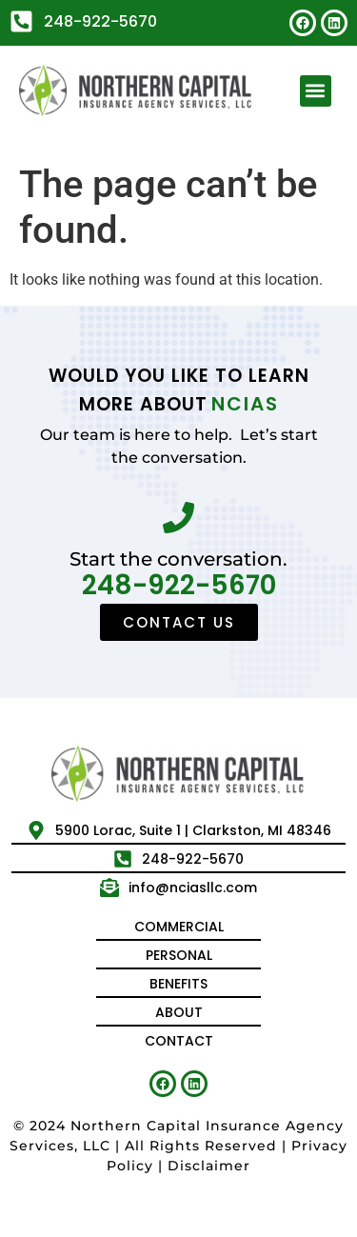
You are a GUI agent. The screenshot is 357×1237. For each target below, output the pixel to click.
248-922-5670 (179, 585)
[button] (315, 91)
